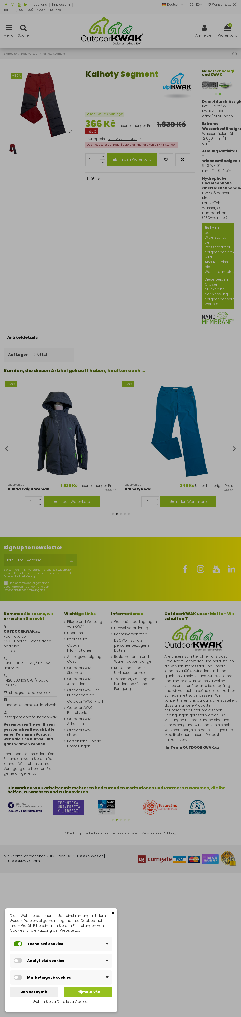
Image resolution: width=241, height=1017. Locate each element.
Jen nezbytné (34, 991)
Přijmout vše (88, 991)
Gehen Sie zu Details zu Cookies (61, 1001)
